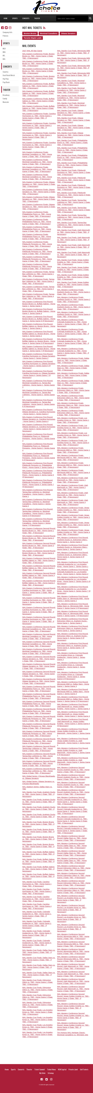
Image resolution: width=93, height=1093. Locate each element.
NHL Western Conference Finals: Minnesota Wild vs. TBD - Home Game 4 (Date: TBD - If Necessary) (73, 472)
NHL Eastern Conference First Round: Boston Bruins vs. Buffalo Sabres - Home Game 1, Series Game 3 (38, 304)
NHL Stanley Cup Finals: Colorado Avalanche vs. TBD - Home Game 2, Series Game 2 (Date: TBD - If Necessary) (37, 924)
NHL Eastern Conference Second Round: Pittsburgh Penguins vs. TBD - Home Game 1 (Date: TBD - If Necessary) (39, 718)
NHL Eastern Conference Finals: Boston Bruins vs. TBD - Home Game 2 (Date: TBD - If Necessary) (38, 63)
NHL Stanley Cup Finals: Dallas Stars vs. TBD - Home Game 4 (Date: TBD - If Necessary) (38, 975)
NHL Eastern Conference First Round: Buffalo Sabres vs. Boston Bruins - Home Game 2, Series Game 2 (38, 333)
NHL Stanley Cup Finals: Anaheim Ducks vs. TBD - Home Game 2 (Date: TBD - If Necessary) (38, 801)
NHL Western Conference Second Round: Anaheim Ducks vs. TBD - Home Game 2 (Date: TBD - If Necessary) (73, 777)
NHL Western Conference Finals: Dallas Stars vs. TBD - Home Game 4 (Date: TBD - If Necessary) (73, 383)
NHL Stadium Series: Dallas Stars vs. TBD (37, 788)
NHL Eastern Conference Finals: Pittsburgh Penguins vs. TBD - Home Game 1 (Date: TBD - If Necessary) (37, 244)
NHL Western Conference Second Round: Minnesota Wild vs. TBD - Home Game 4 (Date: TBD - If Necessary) (73, 959)
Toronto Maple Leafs (32, 38)
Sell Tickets (84, 1069)
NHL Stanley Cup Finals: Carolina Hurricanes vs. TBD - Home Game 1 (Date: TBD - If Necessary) (36, 884)
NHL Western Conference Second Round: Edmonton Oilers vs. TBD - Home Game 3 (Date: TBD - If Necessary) (73, 883)
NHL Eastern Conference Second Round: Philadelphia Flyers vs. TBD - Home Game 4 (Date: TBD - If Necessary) (39, 711)
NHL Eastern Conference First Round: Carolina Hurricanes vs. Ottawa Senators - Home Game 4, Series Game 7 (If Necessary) (38, 374)
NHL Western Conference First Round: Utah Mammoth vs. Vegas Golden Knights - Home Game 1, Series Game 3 (73, 706)
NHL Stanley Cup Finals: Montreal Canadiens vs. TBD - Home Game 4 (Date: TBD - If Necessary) (71, 105)
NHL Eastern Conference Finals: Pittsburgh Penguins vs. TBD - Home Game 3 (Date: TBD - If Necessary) (37, 259)
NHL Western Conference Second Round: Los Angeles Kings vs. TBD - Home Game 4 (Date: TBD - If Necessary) (71, 928)
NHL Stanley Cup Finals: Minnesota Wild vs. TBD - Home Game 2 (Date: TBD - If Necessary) (73, 60)
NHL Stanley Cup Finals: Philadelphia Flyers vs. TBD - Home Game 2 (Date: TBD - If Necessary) (72, 150)
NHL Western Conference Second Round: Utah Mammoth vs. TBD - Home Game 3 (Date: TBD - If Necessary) (73, 981)
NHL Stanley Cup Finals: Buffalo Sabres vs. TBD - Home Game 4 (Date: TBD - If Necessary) (38, 876)
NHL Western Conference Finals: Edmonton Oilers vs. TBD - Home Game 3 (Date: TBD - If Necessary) (73, 405)
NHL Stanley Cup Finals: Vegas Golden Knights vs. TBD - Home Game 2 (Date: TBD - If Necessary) (73, 269)
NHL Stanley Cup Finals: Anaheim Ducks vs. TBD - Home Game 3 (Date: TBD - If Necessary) (38, 809)
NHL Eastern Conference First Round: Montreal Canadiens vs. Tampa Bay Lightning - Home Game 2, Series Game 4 (38, 393)
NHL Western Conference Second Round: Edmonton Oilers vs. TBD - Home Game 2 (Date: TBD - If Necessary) (73, 875)
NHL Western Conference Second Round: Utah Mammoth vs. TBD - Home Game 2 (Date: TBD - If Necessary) (73, 974)
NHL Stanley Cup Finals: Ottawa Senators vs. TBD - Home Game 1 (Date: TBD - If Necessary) (73, 112)
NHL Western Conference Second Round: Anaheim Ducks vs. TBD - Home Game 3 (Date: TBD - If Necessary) (73, 784)
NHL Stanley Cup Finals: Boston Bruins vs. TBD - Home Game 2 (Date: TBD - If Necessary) (38, 831)
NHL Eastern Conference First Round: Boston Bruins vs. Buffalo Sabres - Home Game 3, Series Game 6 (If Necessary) (38, 318)
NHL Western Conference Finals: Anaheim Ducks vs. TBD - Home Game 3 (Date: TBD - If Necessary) (73, 307)
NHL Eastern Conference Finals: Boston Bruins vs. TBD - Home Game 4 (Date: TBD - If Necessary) (38, 78)
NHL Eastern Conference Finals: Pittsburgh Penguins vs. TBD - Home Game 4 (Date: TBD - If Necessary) (37, 266)
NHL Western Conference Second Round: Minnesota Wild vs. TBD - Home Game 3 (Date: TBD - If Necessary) (73, 951)
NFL (4, 55)
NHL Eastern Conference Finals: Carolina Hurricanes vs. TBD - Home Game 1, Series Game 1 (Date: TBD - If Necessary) (39, 117)
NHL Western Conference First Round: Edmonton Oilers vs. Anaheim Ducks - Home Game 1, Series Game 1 (72, 621)
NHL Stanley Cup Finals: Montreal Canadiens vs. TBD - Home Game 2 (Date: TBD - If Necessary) (71, 90)
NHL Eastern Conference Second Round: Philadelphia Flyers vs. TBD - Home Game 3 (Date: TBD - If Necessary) (39, 703)
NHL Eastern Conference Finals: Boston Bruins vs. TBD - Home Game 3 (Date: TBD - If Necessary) (38, 71)
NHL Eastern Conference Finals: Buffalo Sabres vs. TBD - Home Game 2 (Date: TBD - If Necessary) (38, 93)
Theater (37, 18)
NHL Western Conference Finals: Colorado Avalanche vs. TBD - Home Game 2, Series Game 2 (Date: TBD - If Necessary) (73, 332)
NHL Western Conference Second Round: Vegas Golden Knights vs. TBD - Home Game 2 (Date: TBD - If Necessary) (73, 1007)
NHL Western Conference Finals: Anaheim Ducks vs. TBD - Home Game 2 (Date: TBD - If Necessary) (73, 299)
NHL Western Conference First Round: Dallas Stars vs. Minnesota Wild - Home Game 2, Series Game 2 (73, 598)
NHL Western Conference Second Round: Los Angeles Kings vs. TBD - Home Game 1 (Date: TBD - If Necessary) (71, 899)
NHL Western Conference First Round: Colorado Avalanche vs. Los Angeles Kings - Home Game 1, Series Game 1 (72, 564)
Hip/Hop (6, 78)
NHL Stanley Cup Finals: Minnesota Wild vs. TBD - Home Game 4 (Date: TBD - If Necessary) (73, 75)
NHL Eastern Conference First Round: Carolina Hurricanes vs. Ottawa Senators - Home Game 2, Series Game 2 (38, 356)
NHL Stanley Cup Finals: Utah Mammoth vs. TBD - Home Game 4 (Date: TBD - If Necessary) (73, 254)
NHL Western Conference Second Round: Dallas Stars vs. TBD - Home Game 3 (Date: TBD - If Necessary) (72, 853)
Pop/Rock (6, 82)
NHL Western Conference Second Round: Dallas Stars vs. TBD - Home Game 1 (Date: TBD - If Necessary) (72, 838)
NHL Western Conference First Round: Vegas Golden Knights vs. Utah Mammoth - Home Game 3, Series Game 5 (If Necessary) (73, 751)
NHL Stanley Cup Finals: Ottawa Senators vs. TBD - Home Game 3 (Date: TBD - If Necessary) (73, 127)
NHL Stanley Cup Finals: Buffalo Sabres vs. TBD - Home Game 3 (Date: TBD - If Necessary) (38, 869)
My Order (42, 1073)
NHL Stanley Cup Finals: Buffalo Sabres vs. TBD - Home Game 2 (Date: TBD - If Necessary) (38, 861)
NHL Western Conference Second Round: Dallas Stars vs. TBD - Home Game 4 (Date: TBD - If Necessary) (72, 860)
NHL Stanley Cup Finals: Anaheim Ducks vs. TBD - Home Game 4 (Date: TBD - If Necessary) (38, 816)
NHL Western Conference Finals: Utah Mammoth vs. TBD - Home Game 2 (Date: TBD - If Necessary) (72, 487)
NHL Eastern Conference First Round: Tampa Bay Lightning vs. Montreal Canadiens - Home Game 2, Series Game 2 (37, 502)
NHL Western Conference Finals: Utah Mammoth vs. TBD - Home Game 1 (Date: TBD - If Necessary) (72, 480)
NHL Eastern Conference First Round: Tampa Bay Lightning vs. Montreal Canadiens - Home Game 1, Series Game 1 (37, 493)
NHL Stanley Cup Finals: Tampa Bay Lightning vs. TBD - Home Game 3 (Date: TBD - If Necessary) (73, 217)
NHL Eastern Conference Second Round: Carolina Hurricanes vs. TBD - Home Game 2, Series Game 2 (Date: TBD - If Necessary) (39, 601)
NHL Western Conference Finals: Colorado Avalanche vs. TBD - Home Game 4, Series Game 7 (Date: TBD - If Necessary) (73, 352)
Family (5, 98)
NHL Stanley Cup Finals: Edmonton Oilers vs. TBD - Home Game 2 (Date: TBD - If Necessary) (37, 989)
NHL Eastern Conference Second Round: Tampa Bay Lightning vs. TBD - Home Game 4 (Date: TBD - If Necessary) (39, 771)
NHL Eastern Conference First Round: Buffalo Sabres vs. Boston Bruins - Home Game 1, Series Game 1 (38, 326)
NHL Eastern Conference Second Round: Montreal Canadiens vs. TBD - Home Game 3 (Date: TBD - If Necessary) (39, 644)
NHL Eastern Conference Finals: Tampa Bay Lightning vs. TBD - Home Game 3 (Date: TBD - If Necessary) (38, 289)
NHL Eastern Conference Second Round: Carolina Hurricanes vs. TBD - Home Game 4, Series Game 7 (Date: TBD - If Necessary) (39, 620)
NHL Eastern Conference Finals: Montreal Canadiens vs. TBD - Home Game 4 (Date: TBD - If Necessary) (37, 177)
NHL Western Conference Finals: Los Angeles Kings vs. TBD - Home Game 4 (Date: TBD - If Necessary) (73, 442)
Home (5, 18)
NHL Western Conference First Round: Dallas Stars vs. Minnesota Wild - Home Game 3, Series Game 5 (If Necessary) (73, 606)
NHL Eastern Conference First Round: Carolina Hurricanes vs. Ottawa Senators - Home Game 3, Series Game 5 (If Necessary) (38, 364)
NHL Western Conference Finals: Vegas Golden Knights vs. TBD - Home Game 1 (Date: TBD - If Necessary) (73, 510)
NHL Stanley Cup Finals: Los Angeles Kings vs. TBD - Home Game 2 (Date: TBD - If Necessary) (37, 1019)
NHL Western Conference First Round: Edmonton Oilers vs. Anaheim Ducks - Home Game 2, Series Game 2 (72, 628)
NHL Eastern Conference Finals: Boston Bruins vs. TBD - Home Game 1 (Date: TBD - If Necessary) (38, 56)
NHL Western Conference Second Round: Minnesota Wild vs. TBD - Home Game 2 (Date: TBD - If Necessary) (73, 944)
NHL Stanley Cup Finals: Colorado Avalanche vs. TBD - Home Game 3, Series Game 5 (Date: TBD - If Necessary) (37, 934)
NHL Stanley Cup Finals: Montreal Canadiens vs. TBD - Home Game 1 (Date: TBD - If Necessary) (71, 83)
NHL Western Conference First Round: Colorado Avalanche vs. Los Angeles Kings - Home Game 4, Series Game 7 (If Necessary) (73, 590)
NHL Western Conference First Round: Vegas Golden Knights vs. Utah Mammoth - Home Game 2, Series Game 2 (73, 742)
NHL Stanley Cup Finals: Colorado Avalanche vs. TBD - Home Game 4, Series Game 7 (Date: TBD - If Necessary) (37, 943)
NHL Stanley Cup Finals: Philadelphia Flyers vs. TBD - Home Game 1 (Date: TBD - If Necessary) (72, 142)
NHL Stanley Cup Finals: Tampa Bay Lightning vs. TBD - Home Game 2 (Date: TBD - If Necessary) (73, 210)
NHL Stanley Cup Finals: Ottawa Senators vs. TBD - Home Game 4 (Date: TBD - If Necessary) (73, 135)
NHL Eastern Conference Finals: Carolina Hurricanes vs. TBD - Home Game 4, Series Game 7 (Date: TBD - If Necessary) (39, 145)
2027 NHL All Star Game (32, 51)
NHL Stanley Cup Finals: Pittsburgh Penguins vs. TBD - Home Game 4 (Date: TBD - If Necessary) (74, 195)
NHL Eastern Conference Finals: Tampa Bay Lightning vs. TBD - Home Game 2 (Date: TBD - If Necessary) (38, 281)
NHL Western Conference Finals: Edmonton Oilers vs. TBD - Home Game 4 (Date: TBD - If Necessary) (73, 412)
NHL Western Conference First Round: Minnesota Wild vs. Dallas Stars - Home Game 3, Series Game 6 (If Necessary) (73, 699)
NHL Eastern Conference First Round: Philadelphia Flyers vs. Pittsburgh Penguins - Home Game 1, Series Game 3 (38, 437)
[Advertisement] (46, 1051)
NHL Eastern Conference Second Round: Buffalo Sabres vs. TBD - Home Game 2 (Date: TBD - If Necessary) (39, 568)
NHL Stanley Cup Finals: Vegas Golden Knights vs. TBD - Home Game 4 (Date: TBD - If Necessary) (73, 284)
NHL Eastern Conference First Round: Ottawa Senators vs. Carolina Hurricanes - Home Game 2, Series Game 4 (38, 419)
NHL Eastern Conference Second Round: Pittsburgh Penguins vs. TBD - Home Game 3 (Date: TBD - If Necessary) (39, 733)
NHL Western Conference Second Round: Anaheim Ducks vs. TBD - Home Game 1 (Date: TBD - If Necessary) (73, 769)
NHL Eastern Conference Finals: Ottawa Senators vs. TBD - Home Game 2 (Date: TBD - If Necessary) (38, 191)
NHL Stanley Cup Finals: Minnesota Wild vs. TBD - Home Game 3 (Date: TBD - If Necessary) (73, 68)
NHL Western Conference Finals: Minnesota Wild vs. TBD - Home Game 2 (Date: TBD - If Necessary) (73, 457)
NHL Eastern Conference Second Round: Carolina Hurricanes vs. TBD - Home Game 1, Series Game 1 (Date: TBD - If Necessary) (39, 591)
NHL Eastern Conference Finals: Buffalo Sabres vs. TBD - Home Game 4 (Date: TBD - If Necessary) (38, 108)
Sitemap (51, 1073)
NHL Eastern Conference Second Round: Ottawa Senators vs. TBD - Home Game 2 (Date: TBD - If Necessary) (39, 666)
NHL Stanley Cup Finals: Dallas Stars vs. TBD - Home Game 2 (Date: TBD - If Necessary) (38, 960)
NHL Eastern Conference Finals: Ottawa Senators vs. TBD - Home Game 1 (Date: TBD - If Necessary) (38, 184)
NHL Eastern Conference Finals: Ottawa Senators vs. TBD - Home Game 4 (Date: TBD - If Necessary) (38, 206)
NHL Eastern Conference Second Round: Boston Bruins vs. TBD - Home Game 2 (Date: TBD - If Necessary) (39, 538)
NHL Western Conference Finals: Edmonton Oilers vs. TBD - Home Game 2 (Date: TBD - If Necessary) (73, 398)
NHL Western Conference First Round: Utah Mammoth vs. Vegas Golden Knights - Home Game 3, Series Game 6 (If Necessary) (73, 722)
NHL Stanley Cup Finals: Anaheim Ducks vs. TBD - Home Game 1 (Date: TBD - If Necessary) (38, 794)
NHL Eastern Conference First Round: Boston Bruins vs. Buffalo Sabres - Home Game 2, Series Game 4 (38, 311)
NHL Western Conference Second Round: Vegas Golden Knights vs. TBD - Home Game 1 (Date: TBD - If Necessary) (73, 997)
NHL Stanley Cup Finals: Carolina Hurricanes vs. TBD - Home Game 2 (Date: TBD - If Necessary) (36, 891)
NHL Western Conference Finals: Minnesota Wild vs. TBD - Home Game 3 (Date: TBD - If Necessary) (73, 465)
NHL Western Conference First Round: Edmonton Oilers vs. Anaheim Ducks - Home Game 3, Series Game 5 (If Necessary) (72, 637)
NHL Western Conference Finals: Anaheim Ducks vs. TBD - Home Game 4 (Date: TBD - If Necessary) (73, 314)
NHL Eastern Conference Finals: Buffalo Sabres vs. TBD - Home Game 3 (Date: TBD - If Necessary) (38, 101)
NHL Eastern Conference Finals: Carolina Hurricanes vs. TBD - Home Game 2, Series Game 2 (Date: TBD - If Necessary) (39, 126)
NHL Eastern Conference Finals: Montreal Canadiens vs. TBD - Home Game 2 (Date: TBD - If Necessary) (37, 162)
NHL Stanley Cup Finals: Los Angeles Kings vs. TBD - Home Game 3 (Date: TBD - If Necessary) (37, 1027)
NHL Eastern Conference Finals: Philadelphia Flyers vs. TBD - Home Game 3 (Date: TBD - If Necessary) (36, 229)
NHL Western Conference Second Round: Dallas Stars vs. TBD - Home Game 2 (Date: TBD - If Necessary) (72, 845)
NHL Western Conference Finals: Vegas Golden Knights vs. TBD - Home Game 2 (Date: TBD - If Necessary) (73, 517)
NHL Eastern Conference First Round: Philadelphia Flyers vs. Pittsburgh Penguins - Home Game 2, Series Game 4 (38, 447)
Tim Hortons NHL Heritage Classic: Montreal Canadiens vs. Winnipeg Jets (72, 1034)
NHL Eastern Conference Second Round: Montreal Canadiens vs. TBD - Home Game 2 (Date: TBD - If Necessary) (39, 636)
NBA (4, 52)
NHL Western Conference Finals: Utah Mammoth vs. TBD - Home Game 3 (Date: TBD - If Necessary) (72, 495)
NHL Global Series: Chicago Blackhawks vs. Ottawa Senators (38, 777)
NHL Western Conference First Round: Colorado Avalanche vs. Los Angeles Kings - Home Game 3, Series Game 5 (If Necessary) (73, 580)
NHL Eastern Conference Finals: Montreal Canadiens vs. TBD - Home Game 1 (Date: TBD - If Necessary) (37, 154)
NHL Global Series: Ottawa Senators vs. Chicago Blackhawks (38, 782)
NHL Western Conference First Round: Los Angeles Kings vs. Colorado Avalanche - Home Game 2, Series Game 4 (72, 666)
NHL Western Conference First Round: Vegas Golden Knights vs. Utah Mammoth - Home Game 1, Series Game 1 (73, 732)
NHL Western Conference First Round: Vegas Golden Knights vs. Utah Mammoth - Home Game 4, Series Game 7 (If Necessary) (73, 761)
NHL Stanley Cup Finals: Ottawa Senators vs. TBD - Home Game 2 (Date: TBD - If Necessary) (73, 120)
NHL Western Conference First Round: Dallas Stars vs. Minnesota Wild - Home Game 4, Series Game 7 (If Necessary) (73, 613)
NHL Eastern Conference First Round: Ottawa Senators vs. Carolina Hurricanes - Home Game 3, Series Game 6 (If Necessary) (38, 427)
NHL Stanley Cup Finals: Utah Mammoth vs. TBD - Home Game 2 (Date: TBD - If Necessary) (73, 239)
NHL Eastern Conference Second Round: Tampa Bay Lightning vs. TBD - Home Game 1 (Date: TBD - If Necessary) (39, 748)
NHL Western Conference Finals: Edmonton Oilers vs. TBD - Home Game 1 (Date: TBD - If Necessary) (73, 390)
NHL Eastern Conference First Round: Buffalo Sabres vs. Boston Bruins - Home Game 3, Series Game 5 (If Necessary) (38, 341)
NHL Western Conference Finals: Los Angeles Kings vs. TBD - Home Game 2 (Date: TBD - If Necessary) (73, 427)
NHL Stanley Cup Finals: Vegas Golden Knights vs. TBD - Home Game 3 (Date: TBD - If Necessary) (73, 277)
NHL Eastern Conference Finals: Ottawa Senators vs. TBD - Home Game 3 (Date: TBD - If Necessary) (38, 199)
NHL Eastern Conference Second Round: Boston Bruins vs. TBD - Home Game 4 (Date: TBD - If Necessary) (39, 553)
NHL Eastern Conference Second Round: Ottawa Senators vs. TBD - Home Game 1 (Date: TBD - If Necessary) (39, 659)
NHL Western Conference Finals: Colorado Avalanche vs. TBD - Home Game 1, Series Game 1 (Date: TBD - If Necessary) (73, 323)
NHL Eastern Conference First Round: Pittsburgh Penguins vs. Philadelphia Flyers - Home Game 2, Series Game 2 (38, 465)
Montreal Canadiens (48, 33)
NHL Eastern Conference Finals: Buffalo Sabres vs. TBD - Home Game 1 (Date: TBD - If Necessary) (38, 86)
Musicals (6, 102)
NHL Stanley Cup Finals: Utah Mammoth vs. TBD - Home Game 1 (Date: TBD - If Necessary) (73, 232)
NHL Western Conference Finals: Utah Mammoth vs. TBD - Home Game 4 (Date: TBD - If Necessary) (72, 502)
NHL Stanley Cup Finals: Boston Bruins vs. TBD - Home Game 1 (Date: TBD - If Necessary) (38, 824)
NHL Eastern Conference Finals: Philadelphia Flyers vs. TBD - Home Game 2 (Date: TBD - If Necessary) (36, 221)
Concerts (25, 18)
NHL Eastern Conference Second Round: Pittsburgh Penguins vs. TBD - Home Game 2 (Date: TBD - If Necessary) (39, 726)
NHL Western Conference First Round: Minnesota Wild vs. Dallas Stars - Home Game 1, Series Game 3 (73, 684)
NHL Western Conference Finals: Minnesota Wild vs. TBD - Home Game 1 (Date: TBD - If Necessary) (73, 450)
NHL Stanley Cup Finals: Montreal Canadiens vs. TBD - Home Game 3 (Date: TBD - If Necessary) (71, 97)
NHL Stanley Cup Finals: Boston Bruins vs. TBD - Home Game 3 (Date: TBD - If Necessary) (38, 839)
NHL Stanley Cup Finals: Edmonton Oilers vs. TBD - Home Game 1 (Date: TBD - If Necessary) (37, 982)
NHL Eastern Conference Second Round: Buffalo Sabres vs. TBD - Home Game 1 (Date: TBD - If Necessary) (39, 560)
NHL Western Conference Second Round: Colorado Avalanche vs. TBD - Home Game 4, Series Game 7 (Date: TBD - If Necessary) (72, 829)
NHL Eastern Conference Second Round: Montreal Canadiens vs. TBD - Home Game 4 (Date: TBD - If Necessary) (39, 651)
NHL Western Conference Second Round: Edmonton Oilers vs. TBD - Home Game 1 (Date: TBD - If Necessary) (73, 868)
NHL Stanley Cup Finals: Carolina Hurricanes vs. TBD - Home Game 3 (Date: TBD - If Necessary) (36, 899)
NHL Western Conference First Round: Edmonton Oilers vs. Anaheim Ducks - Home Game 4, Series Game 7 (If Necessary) (72, 646)
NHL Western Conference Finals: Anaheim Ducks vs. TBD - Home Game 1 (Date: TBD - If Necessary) (73, 292)
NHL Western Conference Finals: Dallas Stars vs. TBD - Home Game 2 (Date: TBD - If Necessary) (73, 368)
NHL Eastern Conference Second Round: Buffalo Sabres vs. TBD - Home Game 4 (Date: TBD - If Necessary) (39, 583)
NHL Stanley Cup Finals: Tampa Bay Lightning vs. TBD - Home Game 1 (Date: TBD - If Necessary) (73, 202)
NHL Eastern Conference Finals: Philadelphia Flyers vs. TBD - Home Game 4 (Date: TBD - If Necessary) (36, 236)
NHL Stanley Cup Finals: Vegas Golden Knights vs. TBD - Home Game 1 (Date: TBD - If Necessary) (73, 262)
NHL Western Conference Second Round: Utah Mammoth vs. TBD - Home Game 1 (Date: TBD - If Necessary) (73, 966)
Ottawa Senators (68, 33)
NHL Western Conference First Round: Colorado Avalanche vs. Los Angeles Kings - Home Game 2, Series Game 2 (72, 572)
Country (5, 71)
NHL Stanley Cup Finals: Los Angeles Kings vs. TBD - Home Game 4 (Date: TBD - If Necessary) (37, 1034)
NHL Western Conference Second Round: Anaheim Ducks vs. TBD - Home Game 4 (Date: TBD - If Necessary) (73, 792)
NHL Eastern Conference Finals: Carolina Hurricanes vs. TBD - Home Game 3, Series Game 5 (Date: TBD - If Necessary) (39, 136)
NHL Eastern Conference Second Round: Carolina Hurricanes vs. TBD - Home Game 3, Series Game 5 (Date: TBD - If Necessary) (39, 610)
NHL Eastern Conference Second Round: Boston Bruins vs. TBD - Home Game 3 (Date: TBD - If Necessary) (39, 545)
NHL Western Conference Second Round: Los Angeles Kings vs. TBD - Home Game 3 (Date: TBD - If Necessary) (71, 918)
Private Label (73, 1069)
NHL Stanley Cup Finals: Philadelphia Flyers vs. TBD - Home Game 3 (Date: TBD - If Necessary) (72, 157)
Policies (5, 35)
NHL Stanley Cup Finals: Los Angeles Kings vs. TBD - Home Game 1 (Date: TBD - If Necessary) (37, 1012)
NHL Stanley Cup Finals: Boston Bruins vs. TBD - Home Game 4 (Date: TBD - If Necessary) (38, 846)
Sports (14, 18)
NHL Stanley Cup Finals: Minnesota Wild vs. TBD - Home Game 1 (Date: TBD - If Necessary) (73, 53)
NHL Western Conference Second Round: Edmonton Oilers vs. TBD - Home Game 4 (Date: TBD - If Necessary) (73, 890)
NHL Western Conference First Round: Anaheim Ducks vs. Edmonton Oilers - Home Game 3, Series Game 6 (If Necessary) (72, 555)
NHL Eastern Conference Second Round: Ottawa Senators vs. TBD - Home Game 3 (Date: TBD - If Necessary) (39, 674)
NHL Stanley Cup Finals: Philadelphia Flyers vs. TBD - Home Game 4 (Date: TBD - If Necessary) (72, 165)
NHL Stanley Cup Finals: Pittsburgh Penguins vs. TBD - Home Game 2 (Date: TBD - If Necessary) (74, 180)
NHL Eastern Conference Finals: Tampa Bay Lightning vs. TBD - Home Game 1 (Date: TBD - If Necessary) (38, 274)
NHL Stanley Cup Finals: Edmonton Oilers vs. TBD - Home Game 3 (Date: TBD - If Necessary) (37, 997)
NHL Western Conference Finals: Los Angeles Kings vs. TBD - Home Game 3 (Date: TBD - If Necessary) (73, 435)
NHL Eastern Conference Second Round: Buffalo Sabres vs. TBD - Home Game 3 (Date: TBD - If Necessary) (39, 575)
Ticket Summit (39, 1069)
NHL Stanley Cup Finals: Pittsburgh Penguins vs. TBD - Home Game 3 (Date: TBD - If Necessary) (74, 187)
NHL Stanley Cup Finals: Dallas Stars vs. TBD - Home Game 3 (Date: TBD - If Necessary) (38, 967)
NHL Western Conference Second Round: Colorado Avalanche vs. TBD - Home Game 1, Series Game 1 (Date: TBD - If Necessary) (72, 800)
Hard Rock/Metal (9, 75)
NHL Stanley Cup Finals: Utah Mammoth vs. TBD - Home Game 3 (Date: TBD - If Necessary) (73, 247)
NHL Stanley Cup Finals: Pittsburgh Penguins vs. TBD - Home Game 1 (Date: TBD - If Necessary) (74, 172)
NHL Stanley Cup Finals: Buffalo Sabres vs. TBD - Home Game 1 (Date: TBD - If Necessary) (38, 854)
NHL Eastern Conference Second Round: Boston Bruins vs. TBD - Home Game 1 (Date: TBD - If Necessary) (39, 530)
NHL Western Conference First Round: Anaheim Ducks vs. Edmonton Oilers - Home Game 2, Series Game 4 (72, 547)
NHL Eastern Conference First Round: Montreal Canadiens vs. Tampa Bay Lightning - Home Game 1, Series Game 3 (38, 384)
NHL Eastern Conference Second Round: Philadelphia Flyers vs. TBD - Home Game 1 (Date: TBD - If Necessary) (39, 688)
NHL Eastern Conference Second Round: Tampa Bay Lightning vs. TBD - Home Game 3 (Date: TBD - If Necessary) (39, 763)
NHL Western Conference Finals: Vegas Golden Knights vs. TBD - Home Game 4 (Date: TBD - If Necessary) (73, 532)
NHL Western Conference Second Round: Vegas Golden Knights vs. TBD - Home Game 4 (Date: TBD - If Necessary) (73, 1026)
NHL (4, 59)
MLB (4, 48)
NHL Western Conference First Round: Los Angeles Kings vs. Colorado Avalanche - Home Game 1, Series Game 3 (72, 656)
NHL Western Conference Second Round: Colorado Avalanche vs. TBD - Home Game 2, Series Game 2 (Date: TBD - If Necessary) (72, 810)
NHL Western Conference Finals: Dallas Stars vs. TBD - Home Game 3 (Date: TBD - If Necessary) (73, 375)
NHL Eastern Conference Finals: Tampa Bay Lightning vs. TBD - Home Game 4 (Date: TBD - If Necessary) (38, 296)
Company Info (7, 32)
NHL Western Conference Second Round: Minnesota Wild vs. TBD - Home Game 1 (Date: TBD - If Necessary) (73, 936)
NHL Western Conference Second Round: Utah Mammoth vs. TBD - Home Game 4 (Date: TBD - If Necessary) (73, 989)
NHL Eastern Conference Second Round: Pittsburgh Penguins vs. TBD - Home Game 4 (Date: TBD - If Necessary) (39, 741)
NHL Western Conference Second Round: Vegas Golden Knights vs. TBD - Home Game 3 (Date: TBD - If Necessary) (73, 1016)
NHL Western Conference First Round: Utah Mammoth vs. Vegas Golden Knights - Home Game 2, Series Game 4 (73, 714)
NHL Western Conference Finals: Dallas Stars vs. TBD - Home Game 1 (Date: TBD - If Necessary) (73, 360)
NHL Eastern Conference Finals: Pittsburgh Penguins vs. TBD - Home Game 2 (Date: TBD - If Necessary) (37, 251)
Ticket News (51, 1069)
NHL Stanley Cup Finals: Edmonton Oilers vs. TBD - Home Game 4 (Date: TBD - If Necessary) (37, 1004)
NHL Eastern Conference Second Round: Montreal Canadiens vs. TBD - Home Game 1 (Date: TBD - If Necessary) (39, 629)
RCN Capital (62, 1069)
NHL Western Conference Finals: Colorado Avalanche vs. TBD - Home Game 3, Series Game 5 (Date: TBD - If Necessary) (73, 342)
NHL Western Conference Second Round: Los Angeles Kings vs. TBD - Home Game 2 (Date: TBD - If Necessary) (71, 908)
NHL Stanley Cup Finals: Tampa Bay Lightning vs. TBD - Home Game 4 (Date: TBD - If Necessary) (73, 224)
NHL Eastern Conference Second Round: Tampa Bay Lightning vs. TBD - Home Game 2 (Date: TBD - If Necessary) (39, 756)
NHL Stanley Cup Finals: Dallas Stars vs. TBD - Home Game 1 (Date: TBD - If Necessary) (38, 952)
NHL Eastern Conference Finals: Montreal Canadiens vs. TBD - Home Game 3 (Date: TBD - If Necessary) (37, 169)
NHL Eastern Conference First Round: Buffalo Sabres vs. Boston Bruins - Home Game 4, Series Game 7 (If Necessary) (38, 348)
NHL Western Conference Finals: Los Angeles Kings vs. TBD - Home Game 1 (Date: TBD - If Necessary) (73, 420)
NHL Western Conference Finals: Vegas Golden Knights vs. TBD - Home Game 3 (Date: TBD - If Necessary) (73, 525)
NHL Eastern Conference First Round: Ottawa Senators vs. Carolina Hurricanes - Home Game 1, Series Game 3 (38, 412)
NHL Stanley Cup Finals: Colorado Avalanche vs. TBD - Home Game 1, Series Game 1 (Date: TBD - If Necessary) (37, 915)
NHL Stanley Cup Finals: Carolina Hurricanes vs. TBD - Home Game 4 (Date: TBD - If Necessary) (36, 906)
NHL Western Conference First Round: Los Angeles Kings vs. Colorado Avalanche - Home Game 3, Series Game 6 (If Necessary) (72, 675)
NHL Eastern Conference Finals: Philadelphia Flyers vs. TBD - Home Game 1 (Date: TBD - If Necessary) (36, 214)
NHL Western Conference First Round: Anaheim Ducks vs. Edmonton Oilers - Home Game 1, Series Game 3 (72, 539)
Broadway (6, 95)
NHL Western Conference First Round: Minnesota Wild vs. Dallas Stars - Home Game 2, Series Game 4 (73, 691)
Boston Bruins (30, 33)
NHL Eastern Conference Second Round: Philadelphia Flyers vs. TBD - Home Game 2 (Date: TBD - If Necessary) (39, 696)
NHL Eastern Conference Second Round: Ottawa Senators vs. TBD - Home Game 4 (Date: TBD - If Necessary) (39, 681)
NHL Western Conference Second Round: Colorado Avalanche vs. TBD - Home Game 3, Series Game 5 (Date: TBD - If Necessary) (72, 820)
